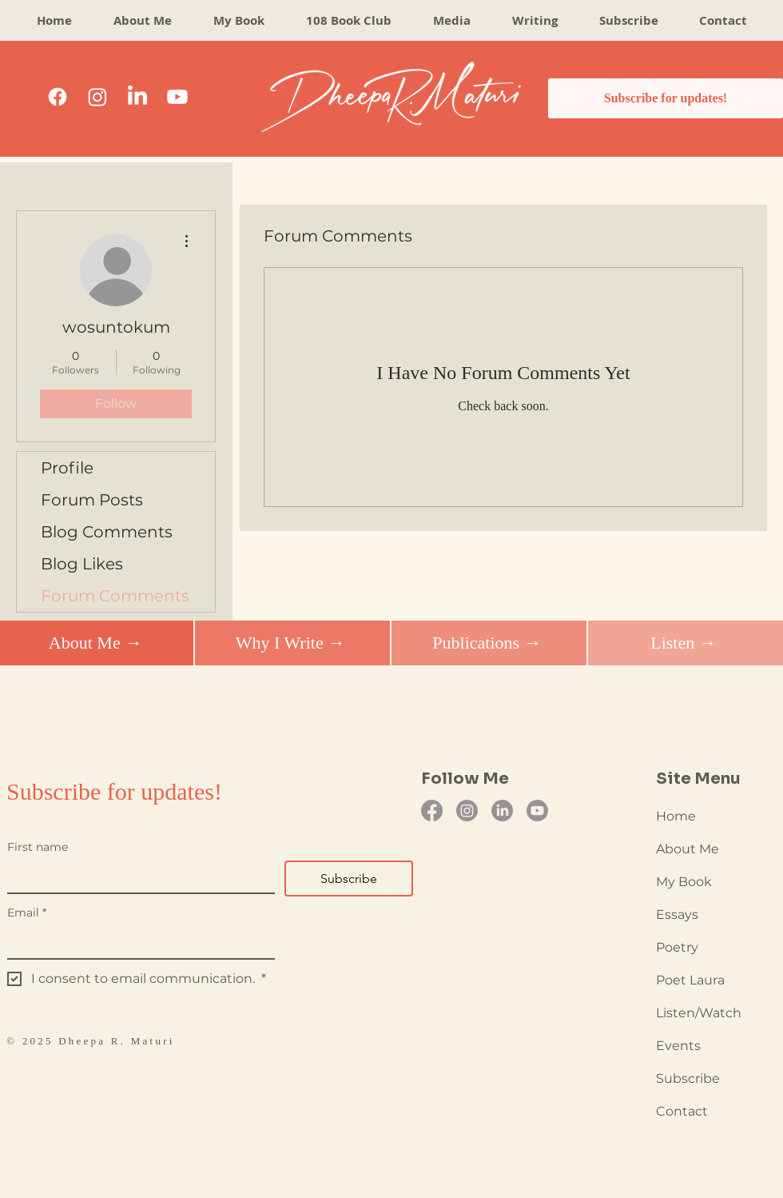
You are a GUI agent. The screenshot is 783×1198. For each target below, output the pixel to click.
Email (26, 913)
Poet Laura (690, 980)
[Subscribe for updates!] (665, 98)
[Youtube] (177, 97)
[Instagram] (97, 97)
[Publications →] (487, 643)
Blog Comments (107, 531)
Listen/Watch (698, 1012)
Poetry (677, 947)
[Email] (136, 942)
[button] (534, 20)
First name (37, 847)
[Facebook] (58, 97)
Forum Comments (115, 595)
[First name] (136, 877)
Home (676, 816)
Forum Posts (92, 499)
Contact (682, 1111)
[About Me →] (95, 643)
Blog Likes (82, 563)
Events (678, 1045)
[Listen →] (683, 643)
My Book (684, 881)
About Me (687, 849)
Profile (67, 467)
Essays (677, 914)
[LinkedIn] (137, 97)
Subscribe (688, 1078)
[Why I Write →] (290, 643)
